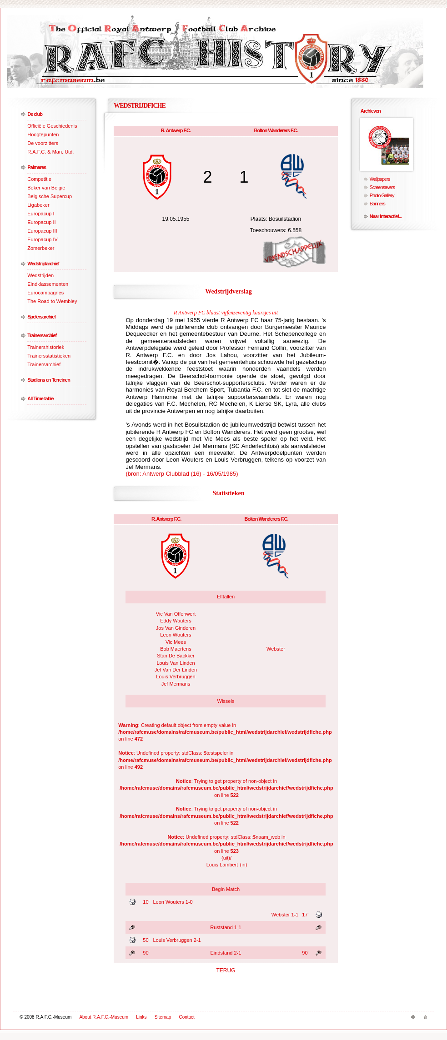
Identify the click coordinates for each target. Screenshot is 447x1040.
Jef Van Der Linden (176, 669)
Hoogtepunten (43, 134)
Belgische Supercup (49, 196)
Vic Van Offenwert (176, 614)
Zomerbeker (40, 248)
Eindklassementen (47, 284)
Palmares (36, 167)
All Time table (40, 398)
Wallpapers (380, 179)
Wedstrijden (40, 275)
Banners (377, 203)
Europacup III (42, 231)
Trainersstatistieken (48, 355)
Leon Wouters (175, 634)
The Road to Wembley (52, 301)
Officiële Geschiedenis (52, 126)
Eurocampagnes (45, 292)
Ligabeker (38, 205)
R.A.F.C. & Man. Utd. (50, 151)
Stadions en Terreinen (48, 380)
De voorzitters (42, 143)
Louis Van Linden (175, 663)
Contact (186, 1017)
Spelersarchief (41, 316)
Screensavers (382, 187)
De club (34, 114)
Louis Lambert (222, 864)
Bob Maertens (175, 649)
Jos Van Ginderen (176, 628)
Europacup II (41, 222)
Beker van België (46, 187)
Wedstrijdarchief (43, 263)
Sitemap (163, 1017)
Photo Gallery (382, 195)
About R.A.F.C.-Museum (103, 1017)
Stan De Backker (176, 655)
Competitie (39, 179)
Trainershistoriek (45, 347)
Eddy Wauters (175, 620)
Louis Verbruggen (175, 676)
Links (141, 1017)
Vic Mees (176, 642)
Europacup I (40, 213)
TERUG (225, 970)
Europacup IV (42, 239)
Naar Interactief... (386, 216)
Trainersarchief (41, 335)
